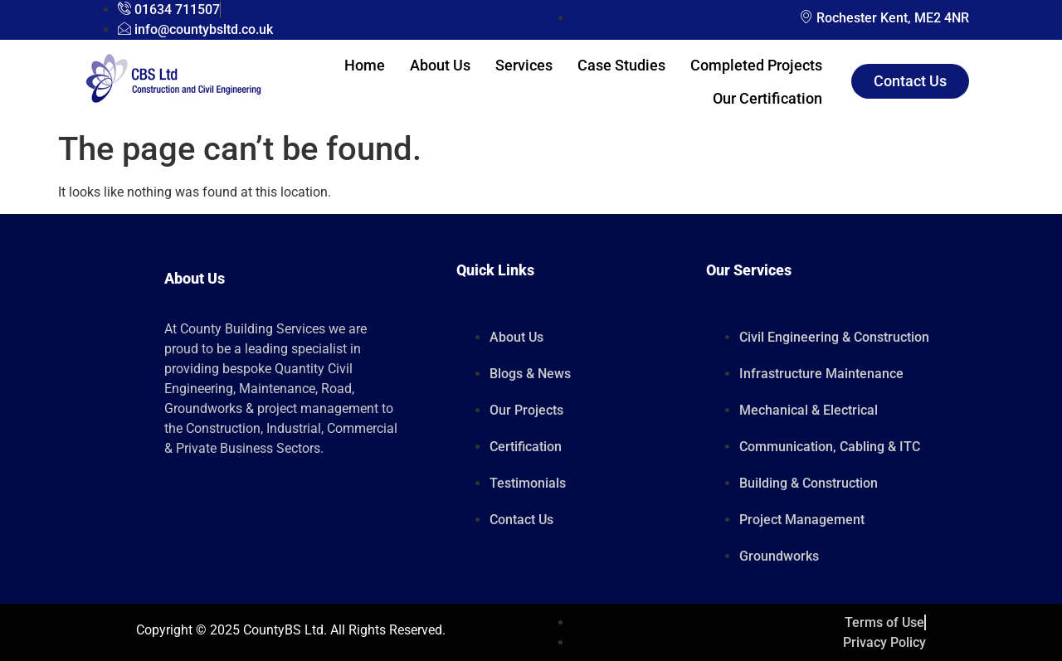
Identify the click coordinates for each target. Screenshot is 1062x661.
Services (524, 65)
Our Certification (767, 98)
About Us (440, 65)
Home (364, 65)
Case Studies (621, 65)
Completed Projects (756, 65)
